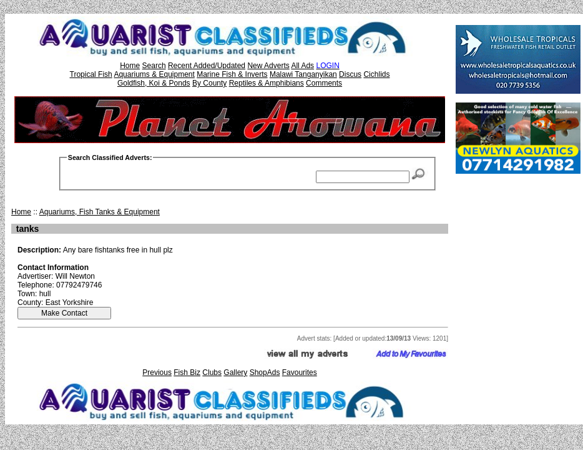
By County (209, 83)
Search (154, 65)
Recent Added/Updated (206, 65)
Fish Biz (187, 372)
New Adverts (268, 65)
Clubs (212, 372)
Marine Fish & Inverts (232, 74)
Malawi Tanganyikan (303, 74)
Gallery (235, 372)
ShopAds (265, 372)
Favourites (299, 372)
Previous (157, 372)
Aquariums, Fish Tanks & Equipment (99, 212)
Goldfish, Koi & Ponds (153, 83)
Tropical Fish (91, 74)
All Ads (302, 65)
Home (130, 65)
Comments (324, 83)
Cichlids (376, 74)
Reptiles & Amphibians (266, 83)
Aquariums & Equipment (154, 74)
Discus (350, 74)
